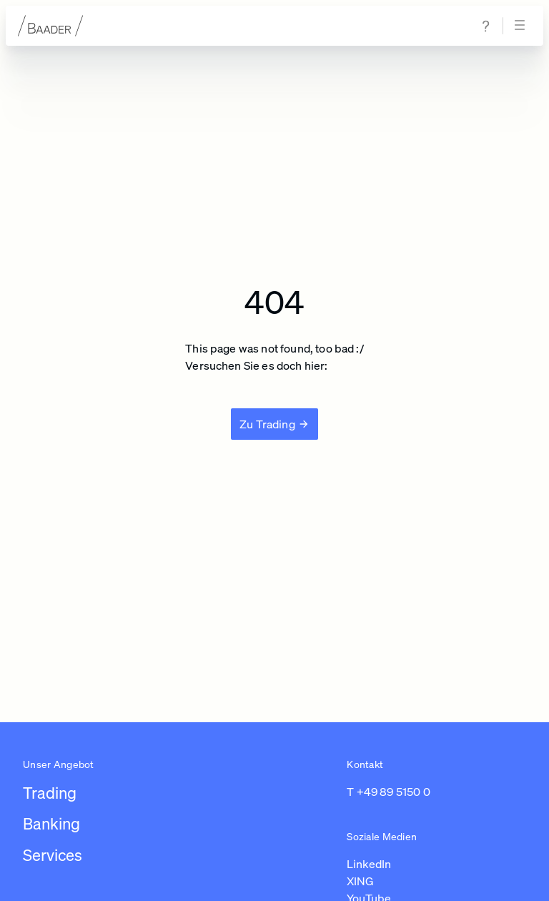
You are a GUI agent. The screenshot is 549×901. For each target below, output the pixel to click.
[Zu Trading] (274, 424)
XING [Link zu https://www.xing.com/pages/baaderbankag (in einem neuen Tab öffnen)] (360, 881)
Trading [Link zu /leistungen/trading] (49, 792)
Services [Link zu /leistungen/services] (52, 855)
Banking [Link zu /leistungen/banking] (51, 823)
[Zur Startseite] (50, 25)
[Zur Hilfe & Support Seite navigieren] (486, 26)
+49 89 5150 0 (393, 791)
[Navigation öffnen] (522, 25)
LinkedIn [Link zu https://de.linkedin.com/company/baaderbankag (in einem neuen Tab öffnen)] (369, 864)
